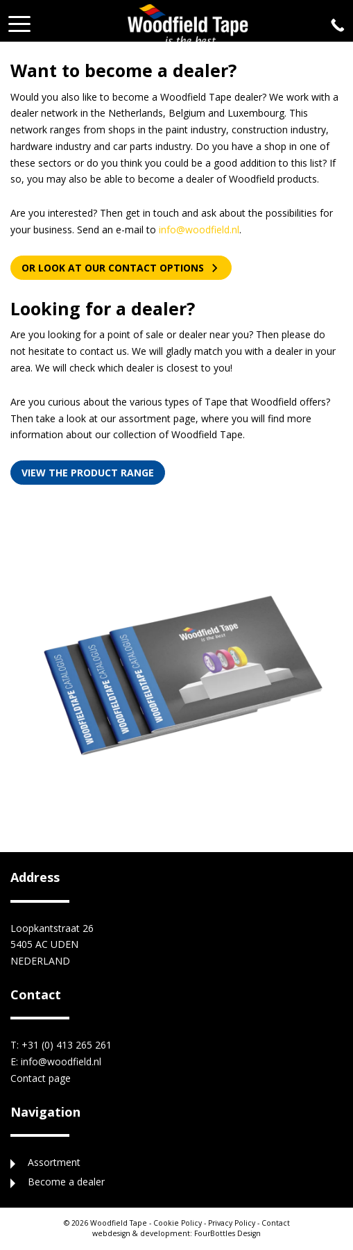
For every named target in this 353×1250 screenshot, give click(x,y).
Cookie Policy (177, 1223)
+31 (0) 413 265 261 (66, 1044)
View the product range (87, 472)
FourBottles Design (176, 1233)
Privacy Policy (231, 1223)
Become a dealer (66, 1181)
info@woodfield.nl (199, 229)
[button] (19, 19)
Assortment (54, 1162)
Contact (275, 1223)
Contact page (40, 1078)
